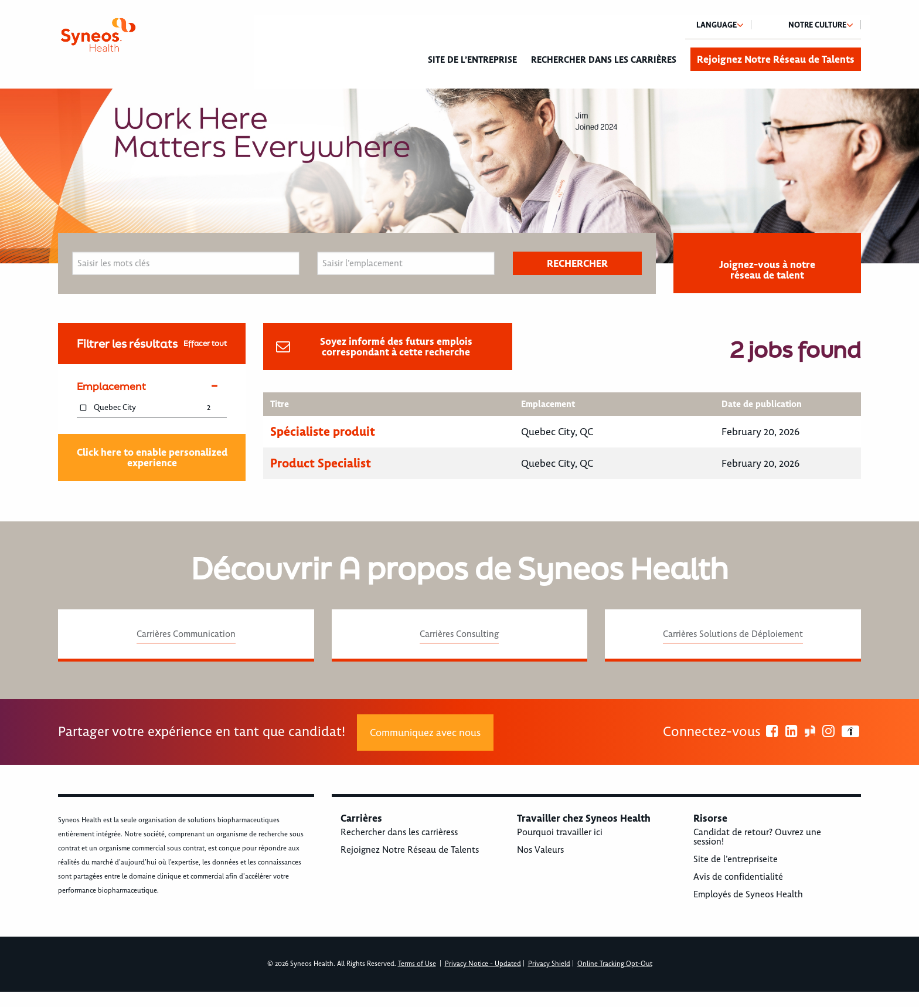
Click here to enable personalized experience (152, 457)
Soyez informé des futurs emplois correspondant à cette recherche (396, 346)
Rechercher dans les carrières (603, 60)
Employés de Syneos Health (748, 894)
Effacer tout (205, 343)
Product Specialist (320, 463)
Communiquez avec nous (425, 732)
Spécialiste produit (322, 431)
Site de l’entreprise (472, 60)
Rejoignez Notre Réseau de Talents (776, 59)
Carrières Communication (186, 634)
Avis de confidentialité (738, 876)
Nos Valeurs (540, 850)
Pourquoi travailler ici (560, 832)
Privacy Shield (549, 963)
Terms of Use (417, 963)
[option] (459, 176)
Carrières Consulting (459, 634)
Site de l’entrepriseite (735, 859)
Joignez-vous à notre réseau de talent (767, 270)
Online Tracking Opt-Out (614, 963)
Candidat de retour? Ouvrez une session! (757, 837)
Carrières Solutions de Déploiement (733, 634)
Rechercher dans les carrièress (399, 832)
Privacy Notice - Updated (483, 963)
